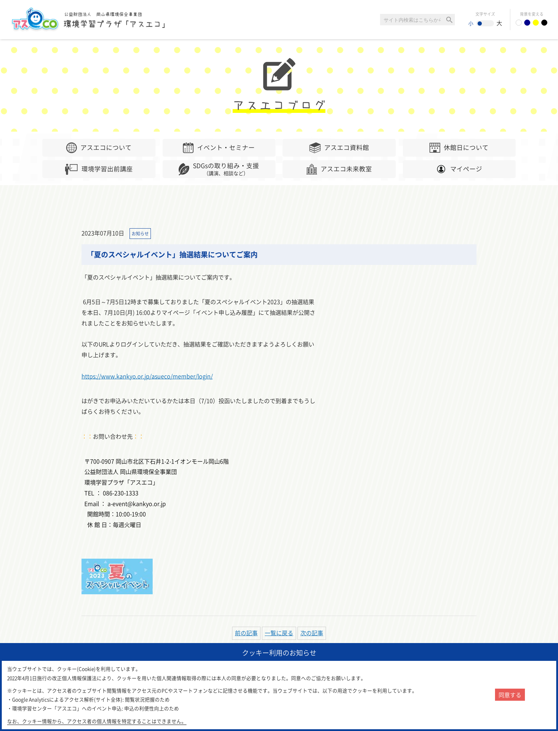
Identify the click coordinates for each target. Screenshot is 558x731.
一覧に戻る (279, 632)
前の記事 (246, 632)
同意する (510, 694)
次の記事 (311, 632)
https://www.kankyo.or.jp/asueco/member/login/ (147, 376)
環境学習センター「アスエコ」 (91, 19)
